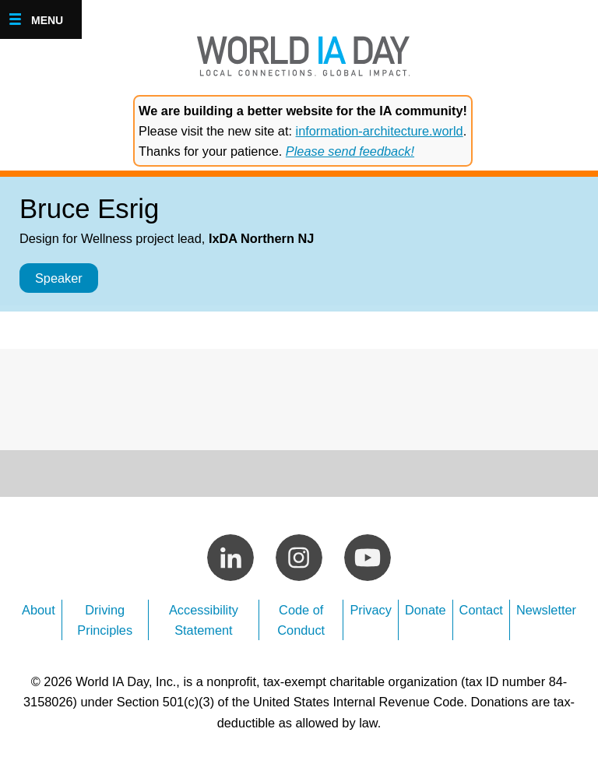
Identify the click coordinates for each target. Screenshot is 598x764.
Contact (481, 610)
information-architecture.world (379, 131)
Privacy (371, 610)
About (38, 610)
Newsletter (546, 610)
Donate (425, 610)
